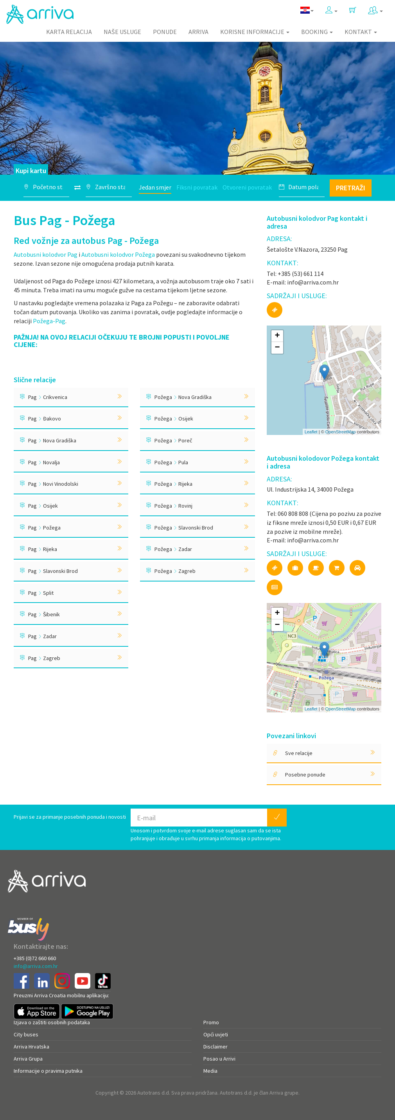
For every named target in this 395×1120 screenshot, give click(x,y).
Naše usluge (122, 32)
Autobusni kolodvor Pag (45, 254)
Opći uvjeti (215, 1034)
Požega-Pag (49, 321)
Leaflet (311, 431)
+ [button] (277, 336)
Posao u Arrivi (219, 1058)
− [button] (277, 348)
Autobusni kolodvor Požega (118, 254)
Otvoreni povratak (247, 187)
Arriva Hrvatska (31, 1046)
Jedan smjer (155, 187)
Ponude (165, 32)
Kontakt (361, 32)
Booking (317, 32)
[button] (331, 10)
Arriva (198, 32)
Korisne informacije (254, 32)
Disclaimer (215, 1046)
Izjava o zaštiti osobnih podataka (52, 1022)
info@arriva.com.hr (36, 966)
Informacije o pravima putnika (48, 1070)
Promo (211, 1022)
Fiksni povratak (196, 187)
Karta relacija (69, 32)
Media (210, 1070)
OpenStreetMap (340, 431)
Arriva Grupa (28, 1058)
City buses (26, 1034)
